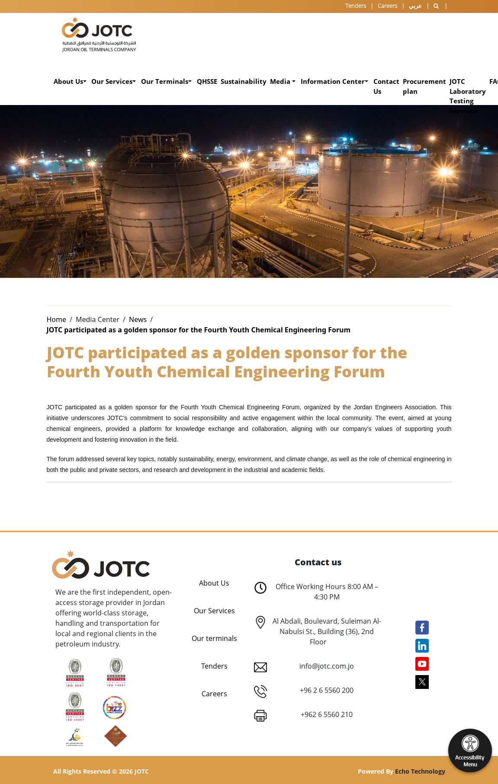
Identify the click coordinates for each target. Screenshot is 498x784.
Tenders (355, 6)
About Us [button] (68, 81)
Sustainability (244, 81)
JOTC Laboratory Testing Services (468, 96)
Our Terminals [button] (164, 81)
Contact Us (386, 86)
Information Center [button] (333, 81)
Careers (387, 6)
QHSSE (207, 81)
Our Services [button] (111, 81)
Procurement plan (424, 86)
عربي (415, 6)
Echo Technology (420, 771)
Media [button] (281, 81)
